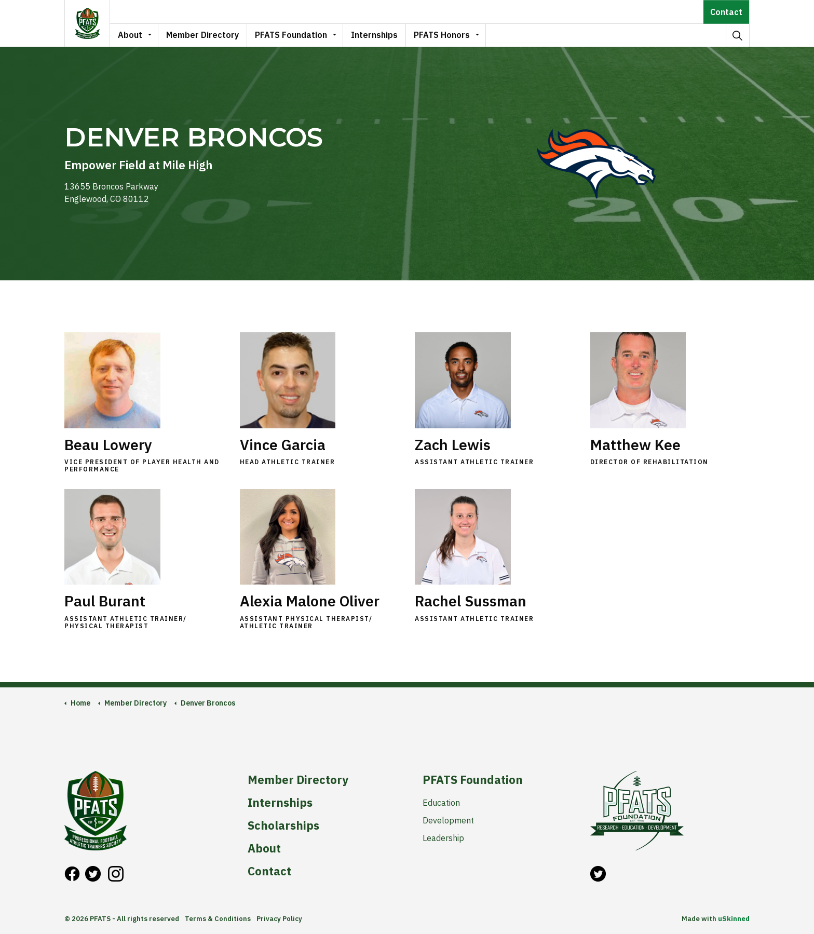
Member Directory (202, 35)
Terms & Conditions (218, 918)
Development (448, 820)
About (130, 35)
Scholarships (283, 825)
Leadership (443, 838)
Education (441, 802)
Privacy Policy (279, 918)
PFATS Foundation (291, 35)
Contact (726, 12)
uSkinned (734, 918)
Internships (374, 35)
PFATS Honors (442, 35)
